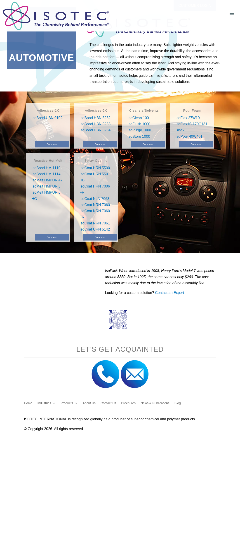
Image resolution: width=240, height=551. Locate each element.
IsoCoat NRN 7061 (95, 223)
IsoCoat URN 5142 (95, 229)
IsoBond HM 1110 (46, 168)
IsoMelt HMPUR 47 (47, 180)
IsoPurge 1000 (139, 130)
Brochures (128, 403)
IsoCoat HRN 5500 (95, 168)
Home (28, 403)
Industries (44, 403)
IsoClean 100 (138, 118)
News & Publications (155, 403)
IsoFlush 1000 (138, 124)
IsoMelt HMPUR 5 (46, 186)
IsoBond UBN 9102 (47, 118)
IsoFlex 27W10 (188, 118)
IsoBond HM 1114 (46, 174)
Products (67, 403)
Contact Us (108, 403)
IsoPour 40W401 (189, 136)
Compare (52, 144)
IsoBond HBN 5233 (95, 124)
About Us (89, 403)
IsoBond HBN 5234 (95, 130)
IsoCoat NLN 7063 (94, 199)
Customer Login (194, 5)
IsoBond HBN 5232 (95, 118)
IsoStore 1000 (138, 136)
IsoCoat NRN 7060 (95, 205)
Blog (177, 403)
